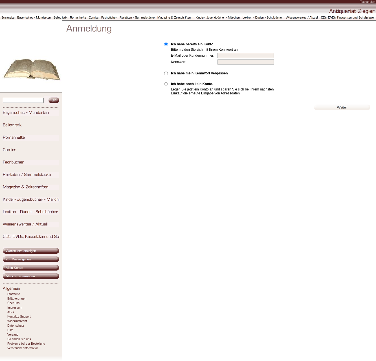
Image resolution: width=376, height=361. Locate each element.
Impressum (14, 307)
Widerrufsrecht (17, 321)
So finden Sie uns (19, 339)
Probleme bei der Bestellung (26, 343)
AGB (10, 312)
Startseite (13, 294)
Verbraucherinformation (23, 348)
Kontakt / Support (18, 316)
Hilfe (10, 330)
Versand (12, 334)
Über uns (13, 303)
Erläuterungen (16, 298)
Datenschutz (15, 325)
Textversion (367, 1)
